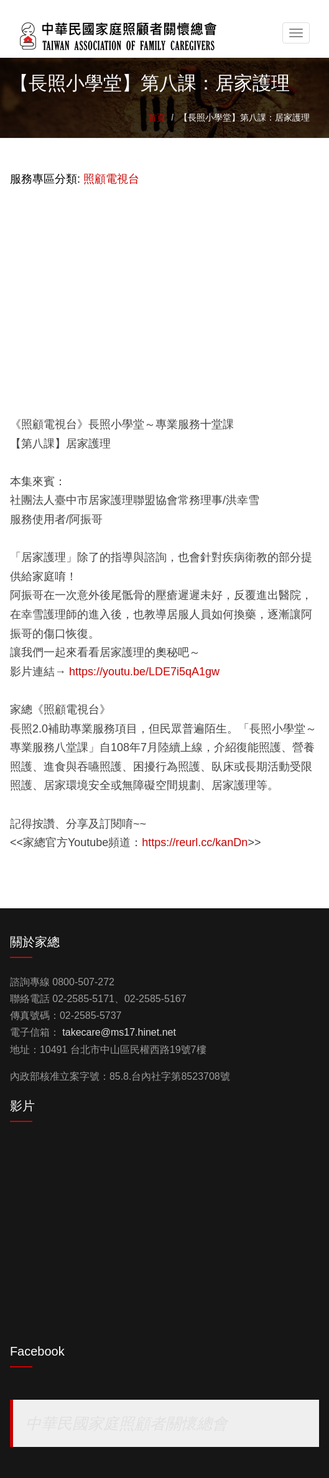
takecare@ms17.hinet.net (119, 1032)
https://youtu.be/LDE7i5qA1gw (144, 671)
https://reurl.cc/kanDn (195, 842)
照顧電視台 (111, 179)
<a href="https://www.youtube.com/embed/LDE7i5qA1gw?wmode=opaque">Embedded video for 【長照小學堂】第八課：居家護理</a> (164, 294)
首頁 (156, 117)
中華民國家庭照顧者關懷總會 (126, 1423)
